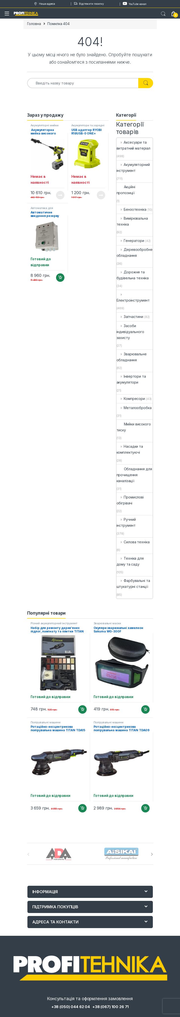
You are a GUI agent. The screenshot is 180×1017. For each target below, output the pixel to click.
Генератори (130, 240)
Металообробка (134, 408)
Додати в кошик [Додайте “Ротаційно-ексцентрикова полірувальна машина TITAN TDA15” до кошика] (82, 808)
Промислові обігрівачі (130, 500)
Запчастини (130, 316)
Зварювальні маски (107, 623)
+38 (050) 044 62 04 (70, 1006)
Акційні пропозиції (126, 190)
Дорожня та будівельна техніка (133, 275)
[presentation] (152, 854)
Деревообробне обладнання (135, 252)
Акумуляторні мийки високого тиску (45, 127)
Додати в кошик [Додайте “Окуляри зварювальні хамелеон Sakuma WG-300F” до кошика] (145, 709)
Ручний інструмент (126, 522)
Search (163, 14)
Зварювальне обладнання (132, 357)
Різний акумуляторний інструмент (54, 623)
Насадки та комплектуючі (130, 449)
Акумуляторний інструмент (133, 167)
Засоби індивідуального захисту (130, 332)
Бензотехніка (131, 209)
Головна (34, 24)
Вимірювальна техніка (132, 221)
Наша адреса (44, 4)
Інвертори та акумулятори (131, 379)
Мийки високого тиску (134, 427)
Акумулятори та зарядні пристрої (87, 127)
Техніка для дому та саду (130, 561)
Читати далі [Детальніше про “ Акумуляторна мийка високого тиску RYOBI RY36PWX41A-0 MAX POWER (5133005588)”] (60, 195)
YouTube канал (134, 3)
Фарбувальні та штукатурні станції (133, 583)
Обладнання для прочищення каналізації (134, 475)
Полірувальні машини (45, 722)
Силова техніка (133, 542)
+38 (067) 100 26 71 (110, 1006)
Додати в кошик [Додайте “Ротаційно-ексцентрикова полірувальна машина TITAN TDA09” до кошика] (145, 808)
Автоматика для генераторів (42, 209)
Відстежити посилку (89, 4)
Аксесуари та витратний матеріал (133, 145)
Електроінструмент (133, 297)
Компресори (131, 398)
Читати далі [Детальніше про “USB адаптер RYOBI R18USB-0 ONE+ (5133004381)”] (101, 195)
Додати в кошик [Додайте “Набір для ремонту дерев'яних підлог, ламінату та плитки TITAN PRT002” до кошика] (82, 709)
